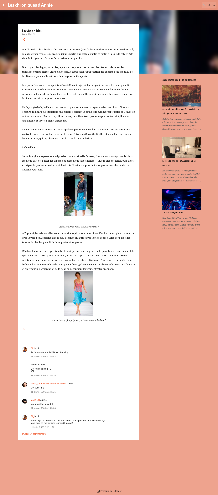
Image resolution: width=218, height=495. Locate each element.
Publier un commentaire (34, 434)
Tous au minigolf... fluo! (173, 212)
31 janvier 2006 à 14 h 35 (43, 392)
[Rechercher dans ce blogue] (201, 5)
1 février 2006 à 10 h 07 (42, 427)
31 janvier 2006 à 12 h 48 (43, 356)
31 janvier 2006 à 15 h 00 (43, 408)
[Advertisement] (78, 463)
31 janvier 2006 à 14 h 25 (43, 375)
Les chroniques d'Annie (30, 5)
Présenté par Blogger (109, 491)
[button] (24, 40)
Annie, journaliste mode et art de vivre (49, 383)
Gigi (32, 348)
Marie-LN (35, 400)
